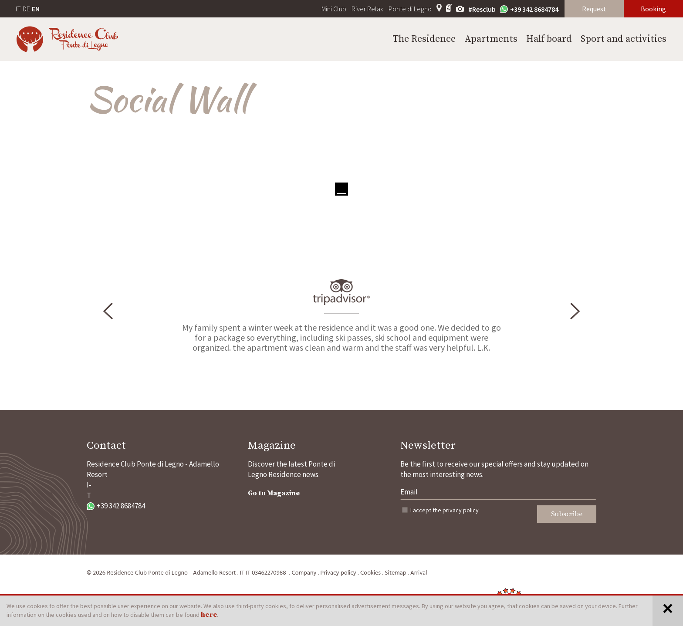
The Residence (424, 39)
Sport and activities (623, 39)
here (209, 614)
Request (594, 8)
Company (303, 573)
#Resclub (482, 9)
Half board (549, 39)
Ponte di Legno (410, 8)
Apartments (490, 39)
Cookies (370, 573)
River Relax (367, 8)
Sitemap (395, 573)
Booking (653, 8)
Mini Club (333, 8)
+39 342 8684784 (529, 9)
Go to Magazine (274, 493)
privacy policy (461, 510)
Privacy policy (338, 573)
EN (36, 8)
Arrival (418, 573)
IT (18, 8)
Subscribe (566, 514)
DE (26, 8)
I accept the (444, 510)
